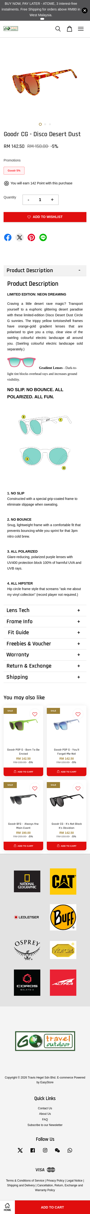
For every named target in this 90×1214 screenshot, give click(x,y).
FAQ (45, 1119)
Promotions (12, 160)
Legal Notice (75, 1180)
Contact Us (45, 1108)
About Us (45, 1113)
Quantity (10, 197)
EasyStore (47, 1082)
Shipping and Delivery (21, 1185)
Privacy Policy (55, 1180)
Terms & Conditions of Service (25, 1180)
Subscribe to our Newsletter (44, 1125)
